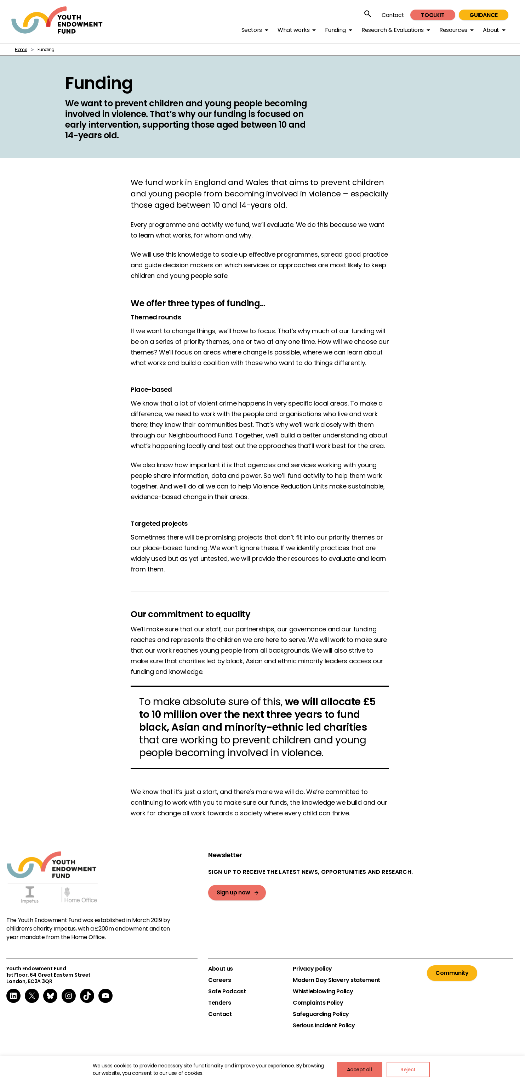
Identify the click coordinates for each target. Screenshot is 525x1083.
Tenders (219, 1002)
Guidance (483, 15)
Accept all (359, 1069)
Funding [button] (335, 30)
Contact (393, 15)
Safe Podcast (227, 991)
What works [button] (293, 30)
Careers (219, 980)
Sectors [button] (251, 30)
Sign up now (233, 892)
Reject (408, 1069)
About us (220, 968)
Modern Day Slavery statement (336, 980)
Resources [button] (453, 30)
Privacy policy (312, 968)
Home (21, 49)
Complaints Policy (318, 1002)
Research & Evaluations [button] (392, 30)
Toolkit (432, 15)
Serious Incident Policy (324, 1025)
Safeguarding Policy (321, 1014)
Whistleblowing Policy (323, 991)
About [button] (491, 30)
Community (452, 973)
